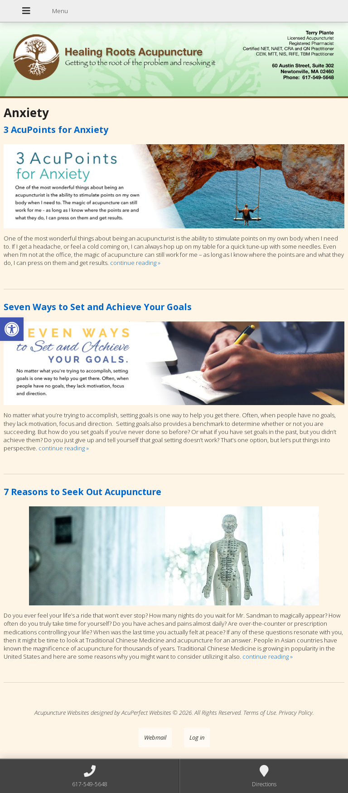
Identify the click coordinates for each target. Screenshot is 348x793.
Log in (196, 737)
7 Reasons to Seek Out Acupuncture (82, 492)
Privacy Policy (296, 712)
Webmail (155, 737)
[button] (12, 329)
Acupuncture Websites (61, 712)
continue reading (135, 263)
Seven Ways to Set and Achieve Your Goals (98, 307)
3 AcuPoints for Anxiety (56, 129)
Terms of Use (259, 712)
